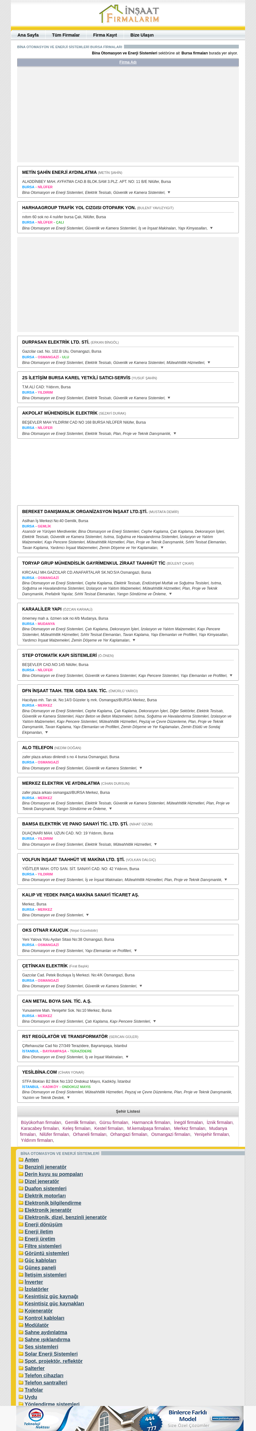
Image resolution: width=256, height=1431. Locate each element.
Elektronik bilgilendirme (53, 1203)
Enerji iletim (39, 1231)
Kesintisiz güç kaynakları (54, 1303)
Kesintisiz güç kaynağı (51, 1296)
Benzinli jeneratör (45, 1167)
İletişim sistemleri (45, 1274)
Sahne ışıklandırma (47, 1339)
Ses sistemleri (41, 1346)
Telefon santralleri (46, 1382)
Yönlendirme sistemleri (52, 1404)
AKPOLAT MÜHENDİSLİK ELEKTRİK (60, 413)
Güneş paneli (40, 1267)
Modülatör (37, 1325)
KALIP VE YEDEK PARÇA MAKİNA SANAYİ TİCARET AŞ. (80, 894)
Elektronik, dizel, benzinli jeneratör (66, 1217)
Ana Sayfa (28, 35)
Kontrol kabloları (44, 1318)
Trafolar (34, 1390)
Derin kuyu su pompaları (54, 1174)
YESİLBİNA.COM (39, 1072)
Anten (32, 1159)
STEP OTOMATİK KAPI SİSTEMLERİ (59, 655)
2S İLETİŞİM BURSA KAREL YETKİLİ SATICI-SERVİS (76, 377)
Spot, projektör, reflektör (54, 1361)
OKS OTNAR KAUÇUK (45, 930)
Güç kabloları (40, 1260)
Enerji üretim (40, 1239)
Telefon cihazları (44, 1375)
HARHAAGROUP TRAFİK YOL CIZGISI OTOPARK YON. (79, 207)
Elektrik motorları (45, 1195)
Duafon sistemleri (45, 1188)
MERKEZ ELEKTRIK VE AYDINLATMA (61, 783)
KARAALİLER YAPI (42, 609)
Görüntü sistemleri (47, 1253)
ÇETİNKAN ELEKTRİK (45, 965)
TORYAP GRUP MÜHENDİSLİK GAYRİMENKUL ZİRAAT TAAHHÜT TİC (93, 563)
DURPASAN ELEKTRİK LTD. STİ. (56, 342)
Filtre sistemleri (43, 1246)
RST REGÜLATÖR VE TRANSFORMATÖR (65, 1036)
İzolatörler (36, 1289)
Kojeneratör (39, 1310)
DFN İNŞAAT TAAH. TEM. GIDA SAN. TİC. (64, 690)
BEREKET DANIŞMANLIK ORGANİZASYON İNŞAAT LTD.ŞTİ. (85, 511)
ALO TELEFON (37, 747)
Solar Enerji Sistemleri (51, 1354)
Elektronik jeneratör (48, 1210)
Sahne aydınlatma (46, 1332)
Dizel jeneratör (42, 1181)
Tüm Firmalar (66, 35)
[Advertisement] (75, 117)
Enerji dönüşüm (43, 1224)
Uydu (31, 1397)
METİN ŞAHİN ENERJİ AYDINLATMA (59, 172)
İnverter (34, 1282)
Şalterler (35, 1368)
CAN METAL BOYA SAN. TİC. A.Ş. (56, 1001)
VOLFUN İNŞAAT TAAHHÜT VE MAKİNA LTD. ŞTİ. (73, 859)
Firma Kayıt (105, 35)
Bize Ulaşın (142, 35)
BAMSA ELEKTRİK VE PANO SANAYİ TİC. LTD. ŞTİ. (75, 823)
